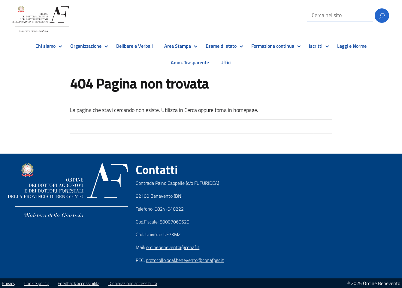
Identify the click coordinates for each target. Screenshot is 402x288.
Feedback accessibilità (78, 283)
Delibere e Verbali (134, 46)
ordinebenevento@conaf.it (172, 247)
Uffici (225, 62)
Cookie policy (36, 283)
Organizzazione (85, 46)
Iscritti (315, 46)
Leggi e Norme (352, 46)
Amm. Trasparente (190, 62)
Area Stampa (177, 46)
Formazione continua (272, 46)
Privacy (8, 283)
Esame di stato (221, 46)
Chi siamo (45, 46)
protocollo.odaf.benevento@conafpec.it (185, 260)
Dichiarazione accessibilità (132, 283)
